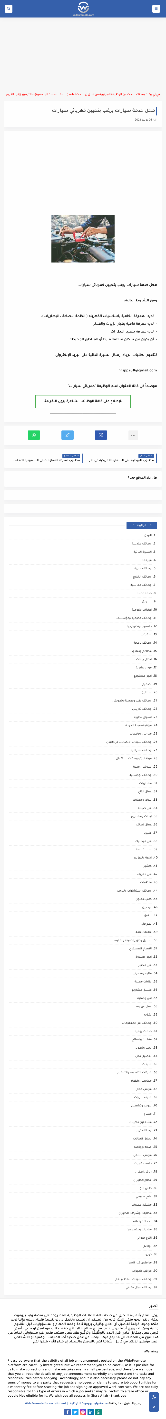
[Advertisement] (83, 55)
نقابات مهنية (143, 982)
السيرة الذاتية (143, 552)
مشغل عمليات (141, 1205)
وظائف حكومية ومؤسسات (134, 618)
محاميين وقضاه (141, 1081)
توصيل (147, 907)
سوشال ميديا (142, 767)
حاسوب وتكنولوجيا (139, 626)
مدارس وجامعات (141, 734)
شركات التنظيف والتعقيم (134, 1073)
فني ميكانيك (143, 841)
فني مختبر (145, 965)
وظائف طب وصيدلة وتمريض (132, 701)
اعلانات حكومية (142, 610)
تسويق (147, 602)
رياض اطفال (143, 1172)
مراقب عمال (144, 1089)
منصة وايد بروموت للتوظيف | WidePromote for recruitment (66, 1403)
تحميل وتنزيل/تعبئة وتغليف (133, 940)
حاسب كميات (143, 1163)
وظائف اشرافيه (141, 750)
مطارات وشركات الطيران (135, 1213)
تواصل (147, 1246)
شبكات (147, 1064)
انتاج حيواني (144, 1238)
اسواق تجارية (143, 717)
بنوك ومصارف (142, 800)
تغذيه (148, 1015)
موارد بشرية (144, 668)
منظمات (146, 883)
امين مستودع (143, 676)
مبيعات (147, 560)
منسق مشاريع (142, 990)
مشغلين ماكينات (140, 1122)
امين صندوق (143, 957)
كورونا (148, 1254)
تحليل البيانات (142, 1139)
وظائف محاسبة (141, 585)
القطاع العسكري (140, 949)
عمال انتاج (145, 792)
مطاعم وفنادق (142, 651)
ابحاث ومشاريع (141, 816)
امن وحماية (144, 998)
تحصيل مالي (143, 1056)
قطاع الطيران (142, 1180)
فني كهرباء (144, 874)
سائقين (146, 692)
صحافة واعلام (142, 1221)
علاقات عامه (144, 932)
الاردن (148, 535)
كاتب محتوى (144, 899)
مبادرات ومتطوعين (139, 1230)
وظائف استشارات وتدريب (134, 891)
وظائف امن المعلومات (137, 1023)
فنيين (148, 833)
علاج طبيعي (144, 1197)
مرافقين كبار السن (139, 1263)
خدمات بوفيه (143, 1031)
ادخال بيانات (144, 659)
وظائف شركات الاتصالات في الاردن (129, 742)
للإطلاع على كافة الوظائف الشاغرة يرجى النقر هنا (83, 401)
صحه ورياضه (143, 1147)
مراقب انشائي (142, 1155)
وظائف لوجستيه (140, 775)
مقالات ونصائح (142, 1040)
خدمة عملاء (144, 593)
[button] (101, 435)
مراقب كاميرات (142, 1271)
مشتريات (145, 783)
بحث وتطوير (143, 1048)
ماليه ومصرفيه (142, 973)
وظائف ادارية (143, 568)
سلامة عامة (144, 849)
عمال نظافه (144, 825)
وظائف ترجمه (143, 1130)
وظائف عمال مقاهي (139, 1287)
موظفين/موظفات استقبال (134, 759)
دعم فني (146, 924)
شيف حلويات (143, 1097)
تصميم (147, 684)
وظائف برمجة (143, 643)
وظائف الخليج (142, 577)
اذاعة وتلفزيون (142, 858)
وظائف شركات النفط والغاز (133, 1279)
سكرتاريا (146, 635)
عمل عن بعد (143, 1006)
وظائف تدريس (142, 709)
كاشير (148, 866)
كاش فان (145, 1188)
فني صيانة (145, 808)
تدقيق (148, 916)
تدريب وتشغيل (141, 1106)
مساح (148, 1114)
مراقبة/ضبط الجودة (138, 725)
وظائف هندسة (142, 544)
